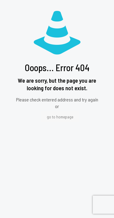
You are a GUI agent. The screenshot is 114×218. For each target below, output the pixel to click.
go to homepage (60, 116)
